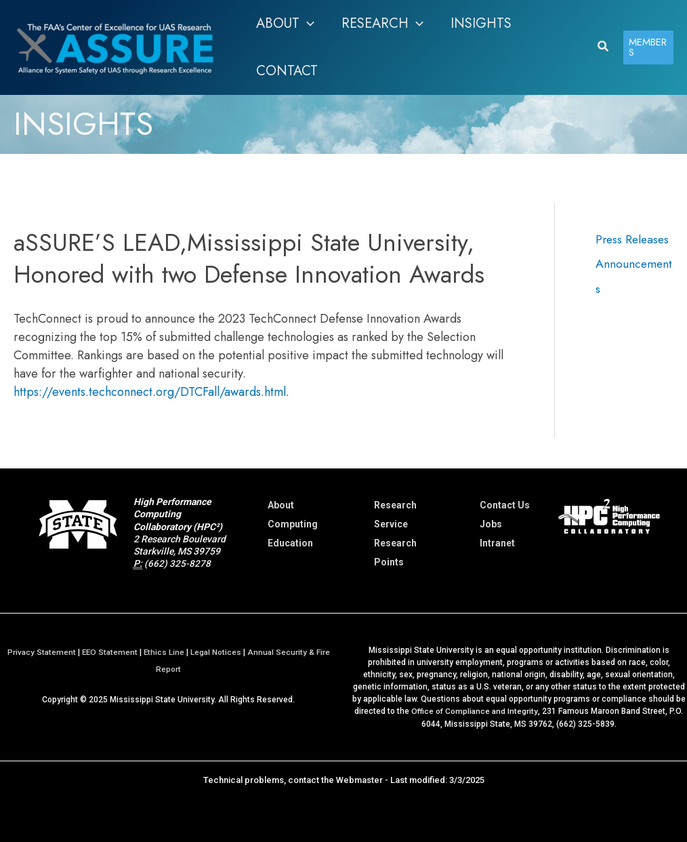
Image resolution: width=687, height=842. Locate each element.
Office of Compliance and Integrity (475, 711)
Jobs (491, 524)
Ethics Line (165, 652)
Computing (293, 524)
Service (391, 524)
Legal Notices (217, 652)
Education (290, 543)
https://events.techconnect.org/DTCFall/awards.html (150, 392)
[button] (285, 23)
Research (395, 505)
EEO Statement (109, 652)
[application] (306, 23)
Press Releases (634, 239)
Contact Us (505, 505)
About (281, 505)
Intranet (497, 543)
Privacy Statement (40, 652)
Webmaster (359, 779)
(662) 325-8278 (177, 563)
